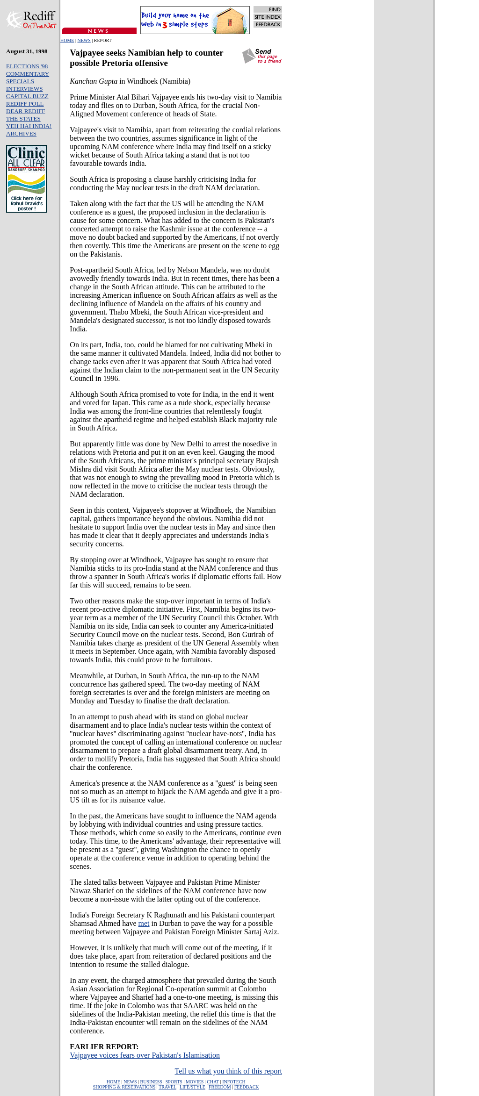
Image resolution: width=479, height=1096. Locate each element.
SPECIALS (20, 81)
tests (161, 188)
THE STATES (23, 118)
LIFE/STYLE (192, 1086)
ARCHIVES (21, 133)
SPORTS (174, 1081)
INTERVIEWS (24, 88)
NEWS (83, 40)
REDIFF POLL (25, 103)
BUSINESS (151, 1081)
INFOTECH (233, 1081)
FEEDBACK (246, 1086)
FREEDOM (220, 1086)
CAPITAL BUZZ (27, 96)
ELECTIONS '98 (27, 66)
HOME (67, 40)
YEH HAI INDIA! (28, 125)
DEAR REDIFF (25, 111)
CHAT (213, 1081)
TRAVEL (167, 1086)
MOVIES (194, 1081)
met (144, 923)
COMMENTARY (27, 73)
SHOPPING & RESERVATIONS (124, 1086)
